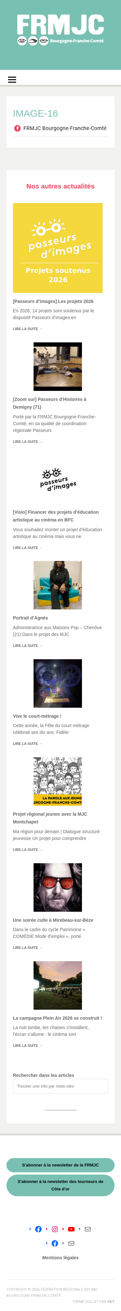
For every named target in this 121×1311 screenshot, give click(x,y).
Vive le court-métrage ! (37, 716)
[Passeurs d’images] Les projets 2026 (53, 301)
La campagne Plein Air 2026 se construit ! (57, 1018)
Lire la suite (28, 329)
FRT (111, 1301)
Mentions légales (60, 1257)
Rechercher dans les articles (43, 1075)
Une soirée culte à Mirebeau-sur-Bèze (53, 920)
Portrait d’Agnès (30, 617)
